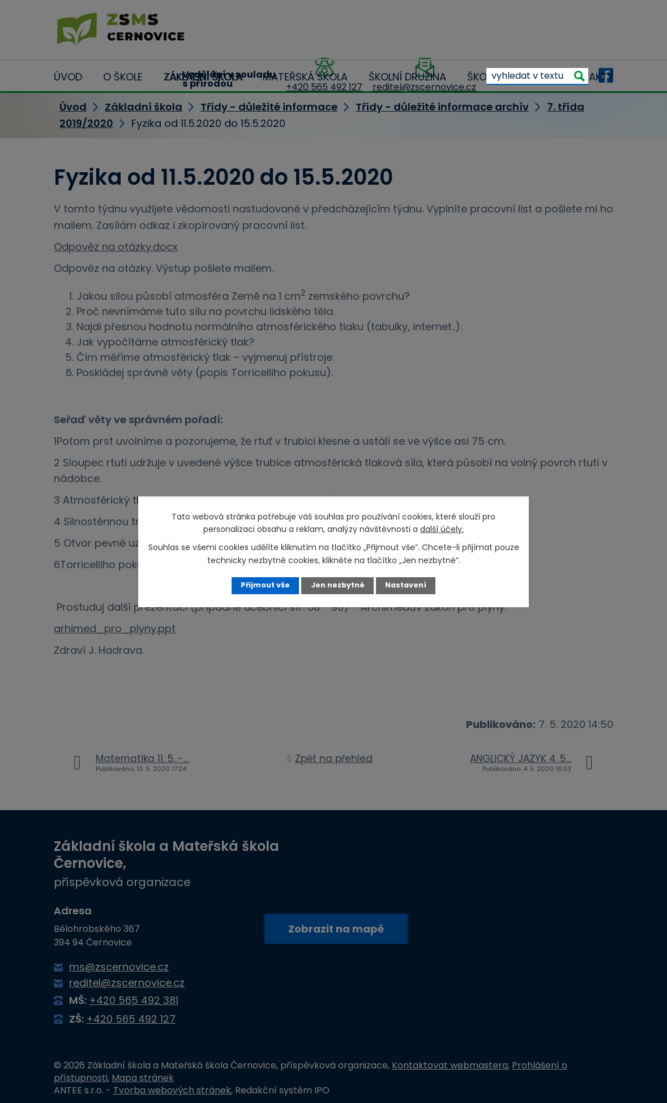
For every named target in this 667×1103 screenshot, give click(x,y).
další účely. (442, 529)
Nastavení (405, 585)
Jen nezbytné (338, 585)
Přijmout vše (265, 585)
